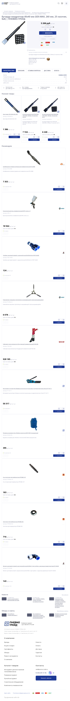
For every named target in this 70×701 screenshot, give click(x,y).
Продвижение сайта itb (11, 697)
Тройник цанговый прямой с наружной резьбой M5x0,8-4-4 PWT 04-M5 (21, 255)
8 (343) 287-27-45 (41, 673)
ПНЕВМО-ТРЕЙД (63, 75)
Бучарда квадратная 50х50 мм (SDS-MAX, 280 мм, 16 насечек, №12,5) (30, 116)
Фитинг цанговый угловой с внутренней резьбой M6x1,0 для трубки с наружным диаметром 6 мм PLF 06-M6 (31, 566)
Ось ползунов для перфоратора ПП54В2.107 (14, 477)
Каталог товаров (11, 665)
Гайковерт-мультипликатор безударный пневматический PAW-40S (20, 344)
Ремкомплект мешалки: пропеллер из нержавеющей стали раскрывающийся (23, 300)
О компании (9, 638)
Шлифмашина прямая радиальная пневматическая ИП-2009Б (19, 166)
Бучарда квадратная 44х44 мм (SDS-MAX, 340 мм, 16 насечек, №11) (50, 116)
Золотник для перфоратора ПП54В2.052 (13, 521)
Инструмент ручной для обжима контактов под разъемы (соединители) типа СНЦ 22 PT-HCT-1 (27, 388)
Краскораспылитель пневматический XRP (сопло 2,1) (16, 211)
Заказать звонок (46, 678)
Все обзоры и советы (62, 611)
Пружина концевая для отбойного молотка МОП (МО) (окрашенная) (20, 433)
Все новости (65, 595)
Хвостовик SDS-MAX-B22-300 (10, 114)
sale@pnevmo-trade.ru (42, 669)
